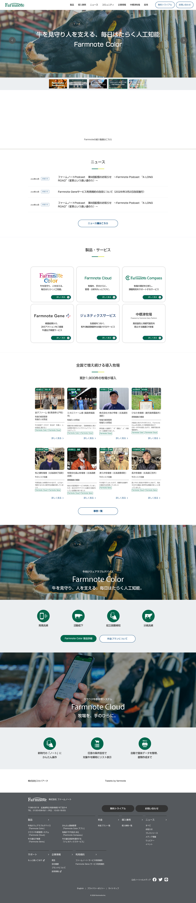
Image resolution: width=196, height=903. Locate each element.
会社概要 (55, 864)
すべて (148, 825)
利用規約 (80, 854)
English (80, 888)
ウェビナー (150, 840)
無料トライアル (165, 5)
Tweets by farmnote (115, 781)
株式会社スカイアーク (38, 781)
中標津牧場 (135, 5)
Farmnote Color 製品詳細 (78, 638)
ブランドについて (59, 868)
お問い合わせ (185, 5)
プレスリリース (152, 833)
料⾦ (100, 820)
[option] (98, 39)
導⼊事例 (126, 820)
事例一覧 (98, 511)
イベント (149, 844)
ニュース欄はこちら (98, 223)
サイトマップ (113, 888)
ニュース (94, 5)
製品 (30, 820)
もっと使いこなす (35, 860)
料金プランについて (117, 639)
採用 (146, 5)
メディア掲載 (151, 837)
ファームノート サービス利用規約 (89, 860)
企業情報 (122, 5)
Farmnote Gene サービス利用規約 (90, 864)
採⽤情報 (55, 871)
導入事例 (82, 5)
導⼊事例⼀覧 (127, 825)
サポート (32, 854)
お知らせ (149, 829)
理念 (53, 860)
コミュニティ (108, 5)
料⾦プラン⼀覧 (104, 825)
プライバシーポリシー (96, 888)
